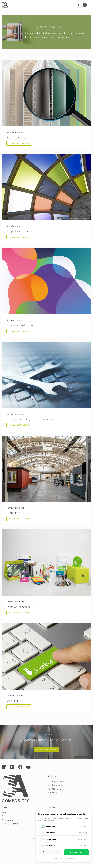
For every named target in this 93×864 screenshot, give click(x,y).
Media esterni (52, 839)
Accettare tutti (76, 852)
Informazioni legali (57, 858)
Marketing (50, 846)
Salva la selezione (50, 852)
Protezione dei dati (69, 858)
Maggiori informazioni (46, 749)
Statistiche (50, 833)
